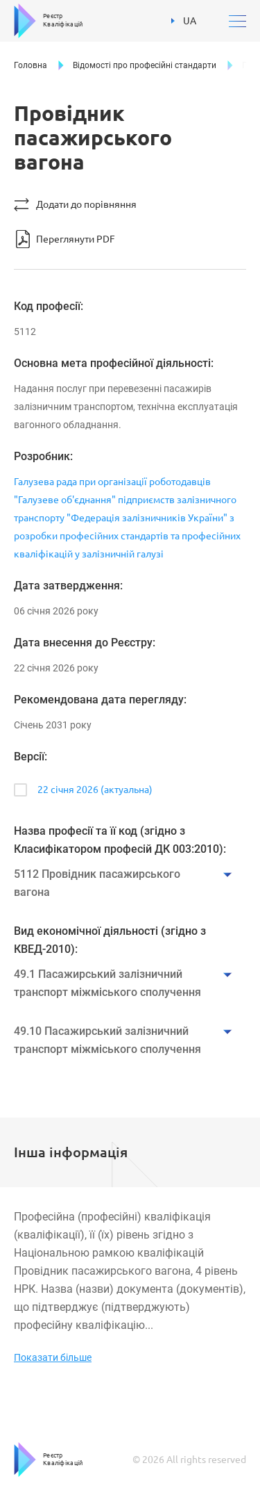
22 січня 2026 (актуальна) (95, 789)
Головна (30, 65)
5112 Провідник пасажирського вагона (97, 883)
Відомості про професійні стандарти (144, 65)
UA (183, 20)
